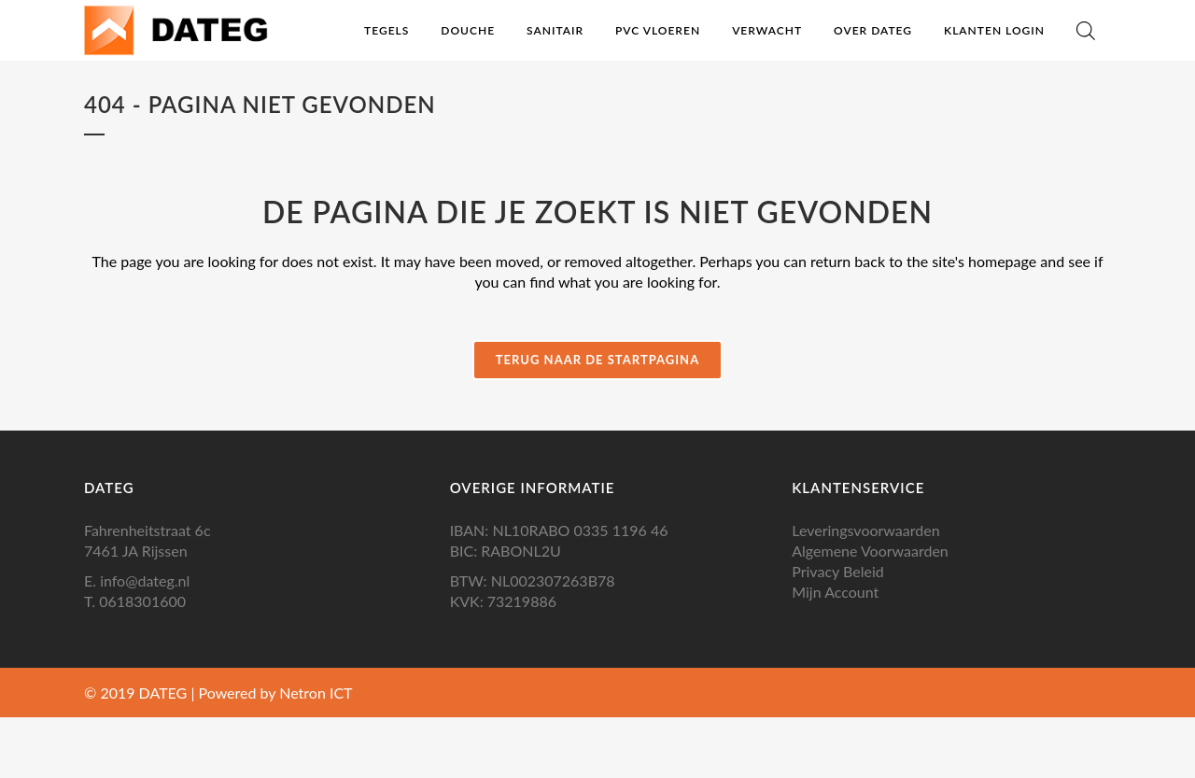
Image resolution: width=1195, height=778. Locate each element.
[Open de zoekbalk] (1085, 30)
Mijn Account (835, 592)
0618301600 (142, 601)
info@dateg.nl (145, 580)
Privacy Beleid (837, 571)
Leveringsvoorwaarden (865, 530)
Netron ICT (315, 692)
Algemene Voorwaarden (870, 550)
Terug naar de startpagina (597, 359)
